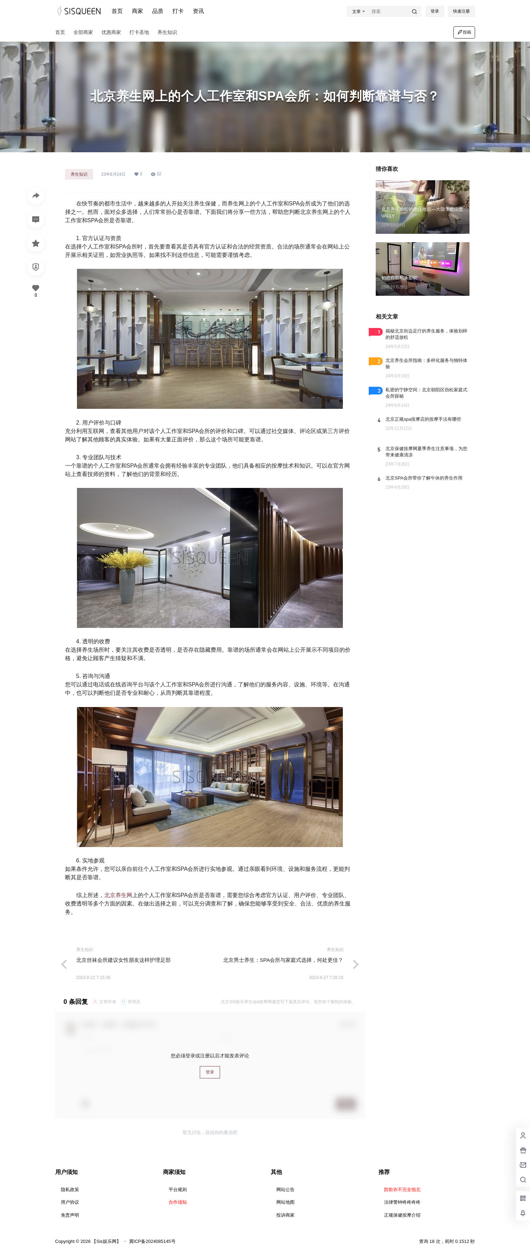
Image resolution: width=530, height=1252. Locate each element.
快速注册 (461, 11)
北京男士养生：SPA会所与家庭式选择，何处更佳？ (283, 960)
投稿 (464, 32)
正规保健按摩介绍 (402, 1215)
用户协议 (70, 1202)
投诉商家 (285, 1215)
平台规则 (178, 1189)
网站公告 (285, 1189)
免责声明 (70, 1215)
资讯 (198, 11)
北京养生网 (118, 895)
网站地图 (285, 1202)
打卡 (178, 11)
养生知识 (79, 174)
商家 (137, 11)
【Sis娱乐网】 (106, 1241)
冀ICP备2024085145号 (152, 1241)
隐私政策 (70, 1189)
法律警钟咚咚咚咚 (402, 1202)
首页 (117, 11)
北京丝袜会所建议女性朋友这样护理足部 (123, 960)
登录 (435, 11)
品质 (157, 11)
